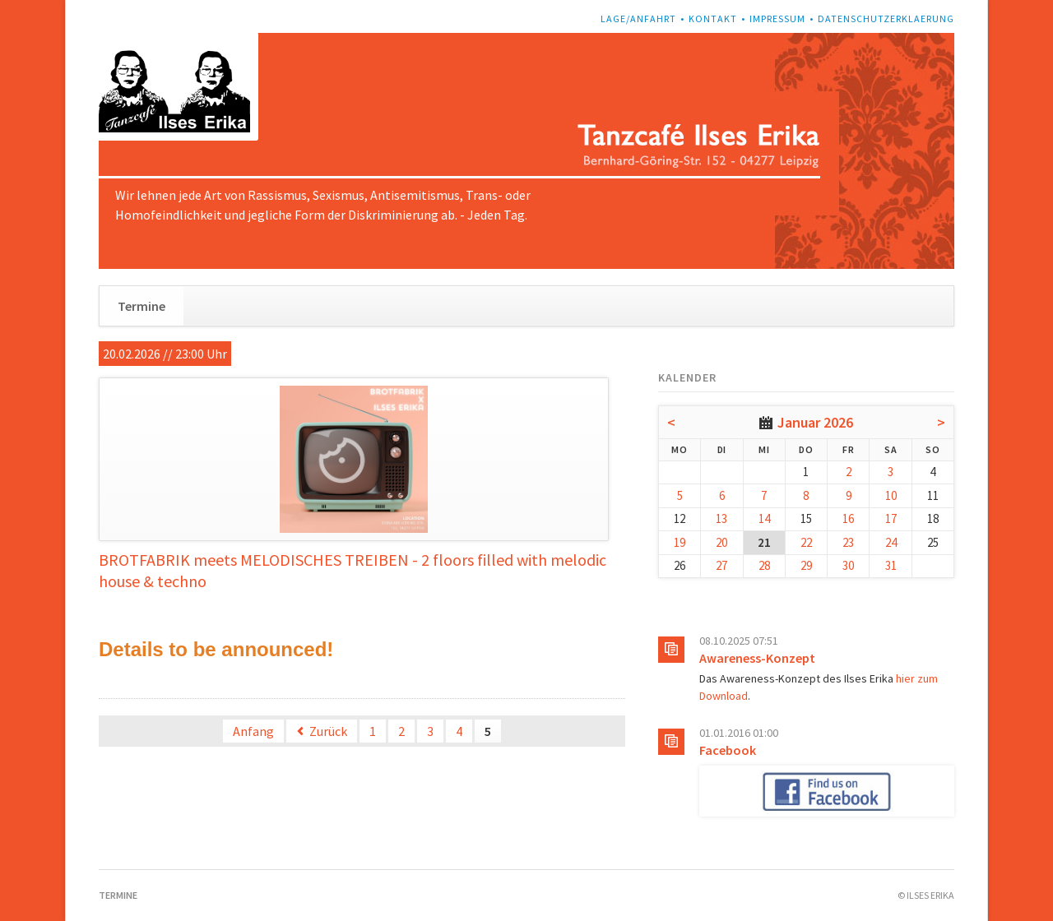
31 (891, 565)
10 (891, 495)
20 (721, 542)
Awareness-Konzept (757, 658)
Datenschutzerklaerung (886, 18)
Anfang (253, 731)
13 (721, 518)
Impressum (777, 18)
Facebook (727, 750)
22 (806, 542)
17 (891, 518)
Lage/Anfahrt (638, 18)
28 (764, 565)
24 (891, 542)
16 (848, 518)
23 (848, 542)
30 (848, 565)
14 (764, 518)
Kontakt (713, 18)
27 (721, 565)
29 (806, 565)
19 (679, 542)
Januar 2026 (815, 422)
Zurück (328, 731)
